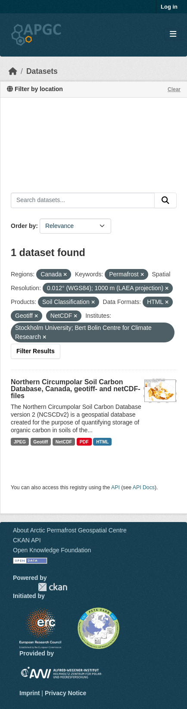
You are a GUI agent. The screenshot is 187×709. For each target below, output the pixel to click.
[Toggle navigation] (173, 34)
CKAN (52, 587)
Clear (174, 89)
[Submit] (165, 200)
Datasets (42, 71)
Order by (23, 225)
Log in (169, 6)
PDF (84, 441)
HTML (102, 441)
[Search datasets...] (83, 200)
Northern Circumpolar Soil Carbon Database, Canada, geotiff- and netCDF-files (75, 388)
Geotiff (40, 441)
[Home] (13, 71)
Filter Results (35, 351)
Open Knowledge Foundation (52, 550)
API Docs (144, 487)
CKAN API (27, 540)
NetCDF (64, 441)
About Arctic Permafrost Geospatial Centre (70, 530)
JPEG (20, 441)
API (115, 487)
